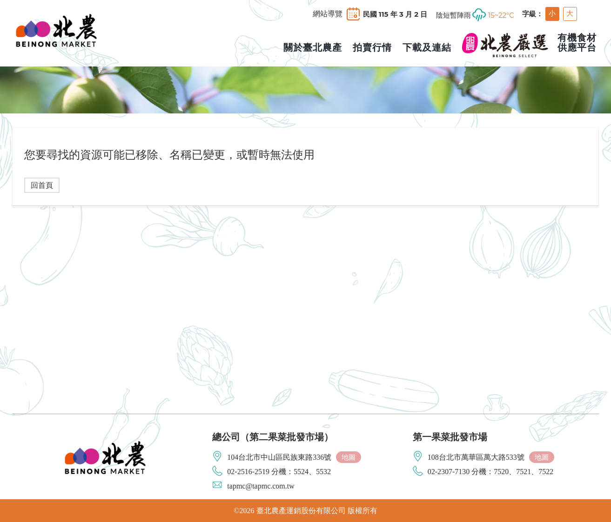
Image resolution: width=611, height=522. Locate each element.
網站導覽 (327, 14)
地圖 (349, 457)
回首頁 (42, 185)
